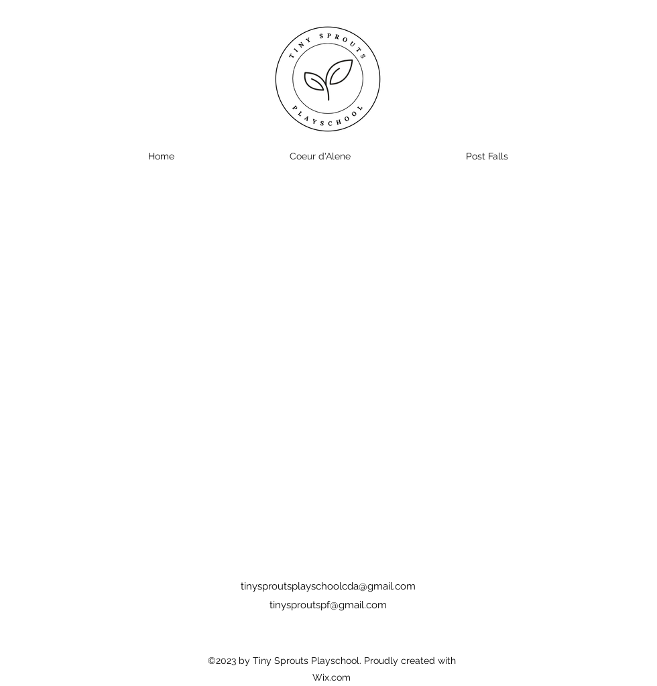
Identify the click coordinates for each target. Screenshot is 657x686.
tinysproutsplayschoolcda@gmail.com (328, 586)
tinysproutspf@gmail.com (328, 605)
